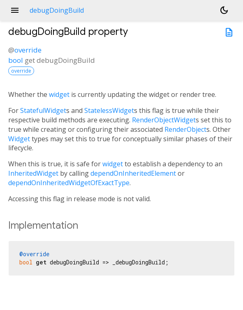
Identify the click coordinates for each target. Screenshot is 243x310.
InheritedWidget (33, 173)
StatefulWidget (43, 110)
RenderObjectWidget (164, 119)
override (28, 50)
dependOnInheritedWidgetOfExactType (69, 182)
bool (15, 60)
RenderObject (185, 129)
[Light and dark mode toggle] (224, 10)
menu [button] (15, 10)
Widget (19, 138)
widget (59, 94)
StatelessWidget (109, 110)
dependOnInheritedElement (133, 173)
